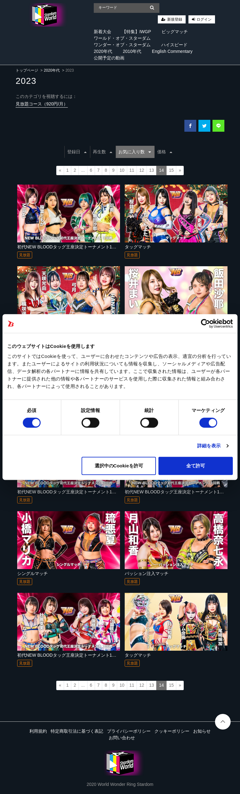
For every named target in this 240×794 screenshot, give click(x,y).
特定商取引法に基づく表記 (77, 731)
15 (171, 170)
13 (151, 170)
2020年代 (103, 51)
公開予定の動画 (109, 57)
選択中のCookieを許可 (119, 465)
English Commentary (172, 51)
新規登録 (174, 19)
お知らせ (202, 731)
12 (141, 170)
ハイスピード (174, 44)
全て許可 (195, 465)
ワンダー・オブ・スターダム (122, 44)
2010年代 (132, 51)
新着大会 (102, 31)
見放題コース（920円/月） (42, 103)
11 (131, 170)
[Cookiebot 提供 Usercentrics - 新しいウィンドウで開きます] (205, 323)
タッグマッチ (138, 246)
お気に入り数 (134, 151)
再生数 (102, 151)
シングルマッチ (32, 573)
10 (121, 170)
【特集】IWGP (136, 31)
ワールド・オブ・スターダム (122, 38)
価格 (164, 151)
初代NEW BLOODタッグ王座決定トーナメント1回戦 (69, 246)
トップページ (27, 70)
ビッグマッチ (175, 31)
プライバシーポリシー (129, 731)
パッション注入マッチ (146, 573)
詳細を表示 (209, 445)
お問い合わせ (122, 737)
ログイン (204, 19)
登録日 (77, 151)
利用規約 (38, 731)
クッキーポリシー (171, 731)
